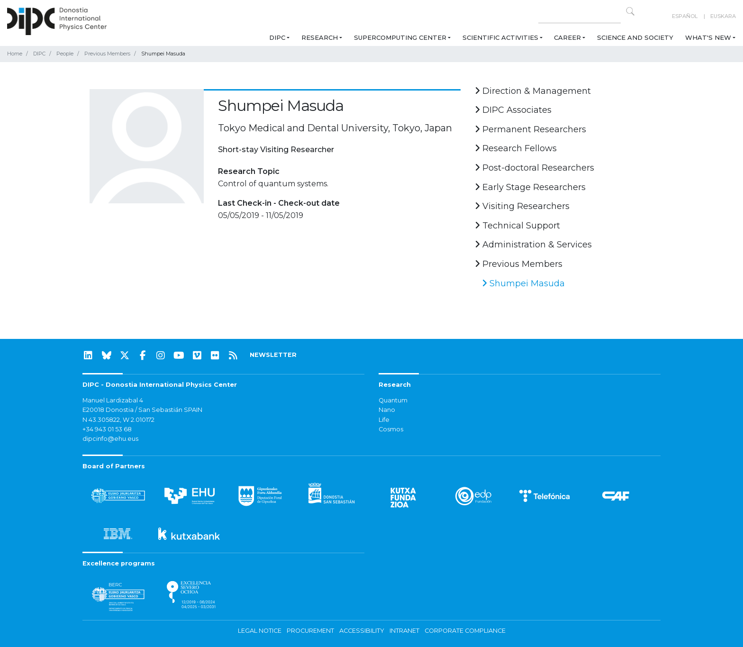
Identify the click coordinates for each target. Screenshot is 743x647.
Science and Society (635, 37)
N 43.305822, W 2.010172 (118, 419)
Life (384, 419)
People (64, 53)
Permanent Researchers (530, 129)
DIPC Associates (513, 110)
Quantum (393, 400)
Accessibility (361, 630)
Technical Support (517, 225)
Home (14, 53)
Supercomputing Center (400, 37)
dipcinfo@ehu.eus (110, 438)
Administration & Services (533, 244)
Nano (387, 409)
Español (685, 16)
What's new (708, 37)
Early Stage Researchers (530, 187)
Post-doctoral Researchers (534, 168)
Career (567, 37)
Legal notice (259, 630)
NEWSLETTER (273, 354)
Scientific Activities (500, 37)
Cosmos (391, 429)
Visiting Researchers (522, 206)
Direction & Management (533, 91)
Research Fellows (516, 148)
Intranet (404, 630)
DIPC (277, 37)
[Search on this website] (579, 16)
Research (319, 37)
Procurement (310, 630)
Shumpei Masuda (523, 283)
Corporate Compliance (465, 630)
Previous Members (107, 53)
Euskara (723, 16)
